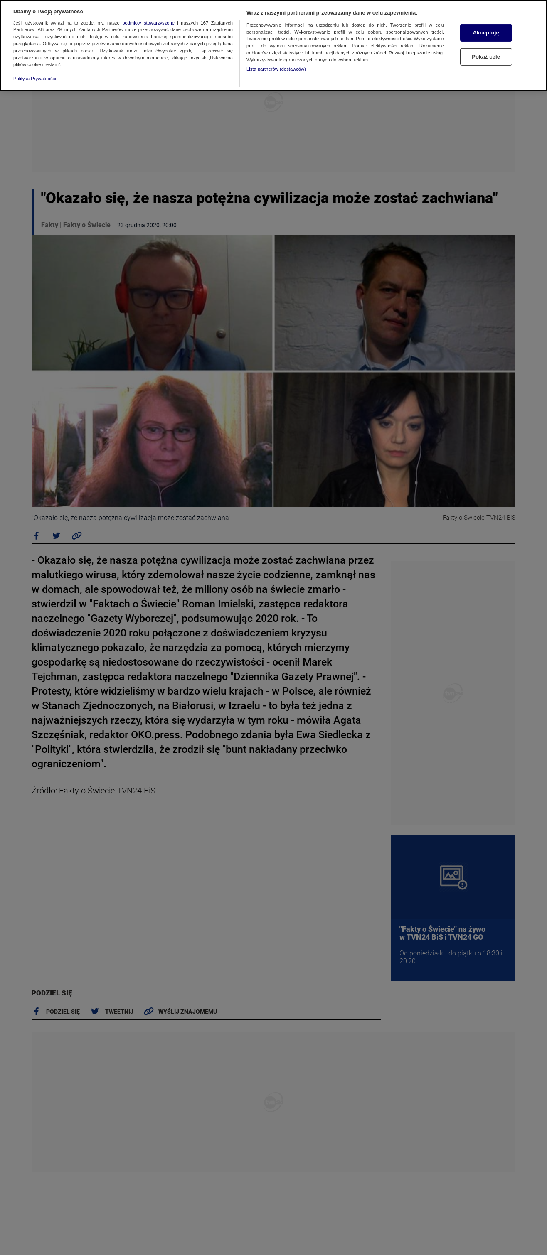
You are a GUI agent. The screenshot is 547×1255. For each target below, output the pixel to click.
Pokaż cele (486, 57)
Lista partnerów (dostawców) (276, 68)
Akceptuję (486, 32)
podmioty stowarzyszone (148, 22)
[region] (273, 45)
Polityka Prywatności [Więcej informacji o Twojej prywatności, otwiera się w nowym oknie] (34, 78)
